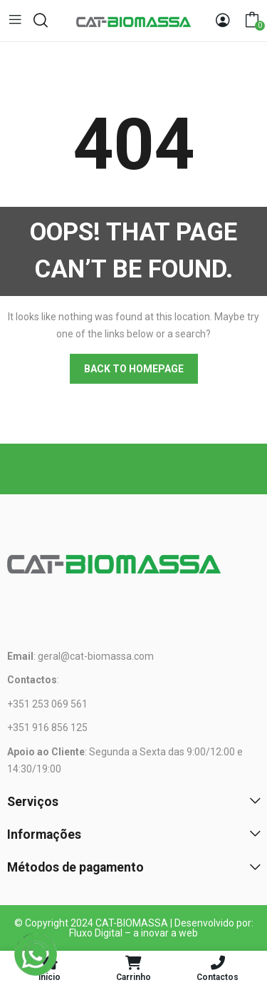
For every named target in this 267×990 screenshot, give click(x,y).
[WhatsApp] (35, 954)
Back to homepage (134, 368)
